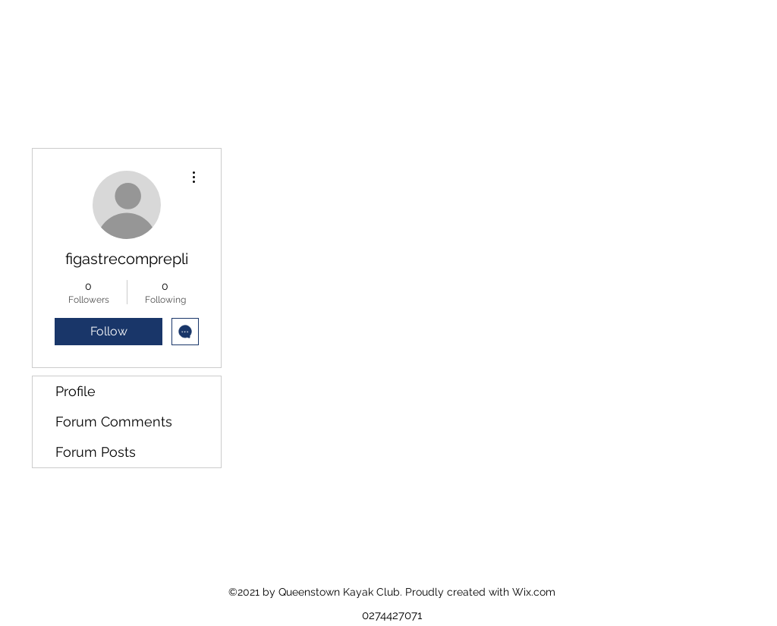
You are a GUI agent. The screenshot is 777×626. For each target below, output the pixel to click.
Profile (75, 391)
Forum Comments (113, 421)
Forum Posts (95, 452)
